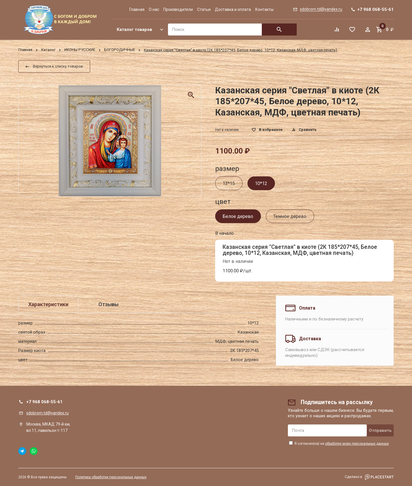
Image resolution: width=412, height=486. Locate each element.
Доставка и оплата (233, 9)
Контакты (264, 9)
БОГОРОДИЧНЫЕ (119, 50)
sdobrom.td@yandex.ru (47, 413)
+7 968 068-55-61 (44, 401)
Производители (178, 9)
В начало (224, 233)
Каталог (48, 50)
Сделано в (369, 477)
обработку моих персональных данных (357, 444)
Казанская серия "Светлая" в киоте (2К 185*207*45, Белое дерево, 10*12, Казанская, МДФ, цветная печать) (300, 250)
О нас (154, 9)
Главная (136, 9)
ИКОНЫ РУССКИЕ (79, 50)
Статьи (204, 9)
